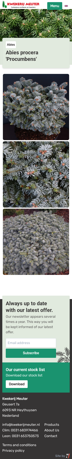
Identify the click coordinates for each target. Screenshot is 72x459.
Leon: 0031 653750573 (20, 436)
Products (51, 425)
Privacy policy (13, 450)
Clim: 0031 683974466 (20, 430)
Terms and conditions (19, 445)
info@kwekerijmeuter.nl (21, 425)
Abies (11, 44)
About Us (51, 430)
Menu (54, 6)
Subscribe (31, 353)
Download (17, 384)
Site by (62, 456)
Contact (50, 436)
